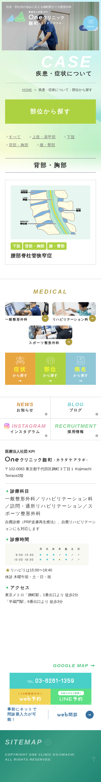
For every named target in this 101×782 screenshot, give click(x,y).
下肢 (71, 137)
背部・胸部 (18, 145)
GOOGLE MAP (74, 665)
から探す (20, 366)
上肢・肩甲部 (44, 137)
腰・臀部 (47, 145)
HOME (27, 90)
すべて (15, 137)
